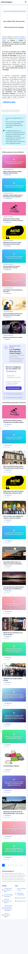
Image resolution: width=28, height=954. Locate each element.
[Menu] (25, 2)
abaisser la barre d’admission (13, 95)
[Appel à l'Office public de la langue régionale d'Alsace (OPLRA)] (14, 166)
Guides (4, 886)
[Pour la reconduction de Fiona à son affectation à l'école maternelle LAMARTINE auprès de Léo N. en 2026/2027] (14, 308)
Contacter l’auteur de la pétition (10, 110)
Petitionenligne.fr (6, 2)
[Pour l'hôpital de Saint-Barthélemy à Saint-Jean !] (14, 284)
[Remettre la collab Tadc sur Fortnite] (14, 330)
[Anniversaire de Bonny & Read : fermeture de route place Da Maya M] (14, 213)
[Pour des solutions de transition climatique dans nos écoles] (14, 260)
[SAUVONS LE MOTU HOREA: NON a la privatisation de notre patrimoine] (14, 189)
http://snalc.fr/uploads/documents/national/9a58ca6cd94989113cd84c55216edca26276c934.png (15, 11)
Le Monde (21, 37)
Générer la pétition (13, 388)
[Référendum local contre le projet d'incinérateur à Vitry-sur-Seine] (14, 237)
